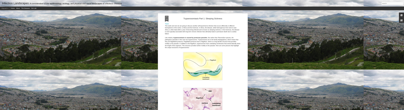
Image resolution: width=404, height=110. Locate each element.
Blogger (208, 108)
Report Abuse (214, 108)
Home (13, 8)
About (18, 8)
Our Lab (33, 8)
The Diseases (25, 8)
